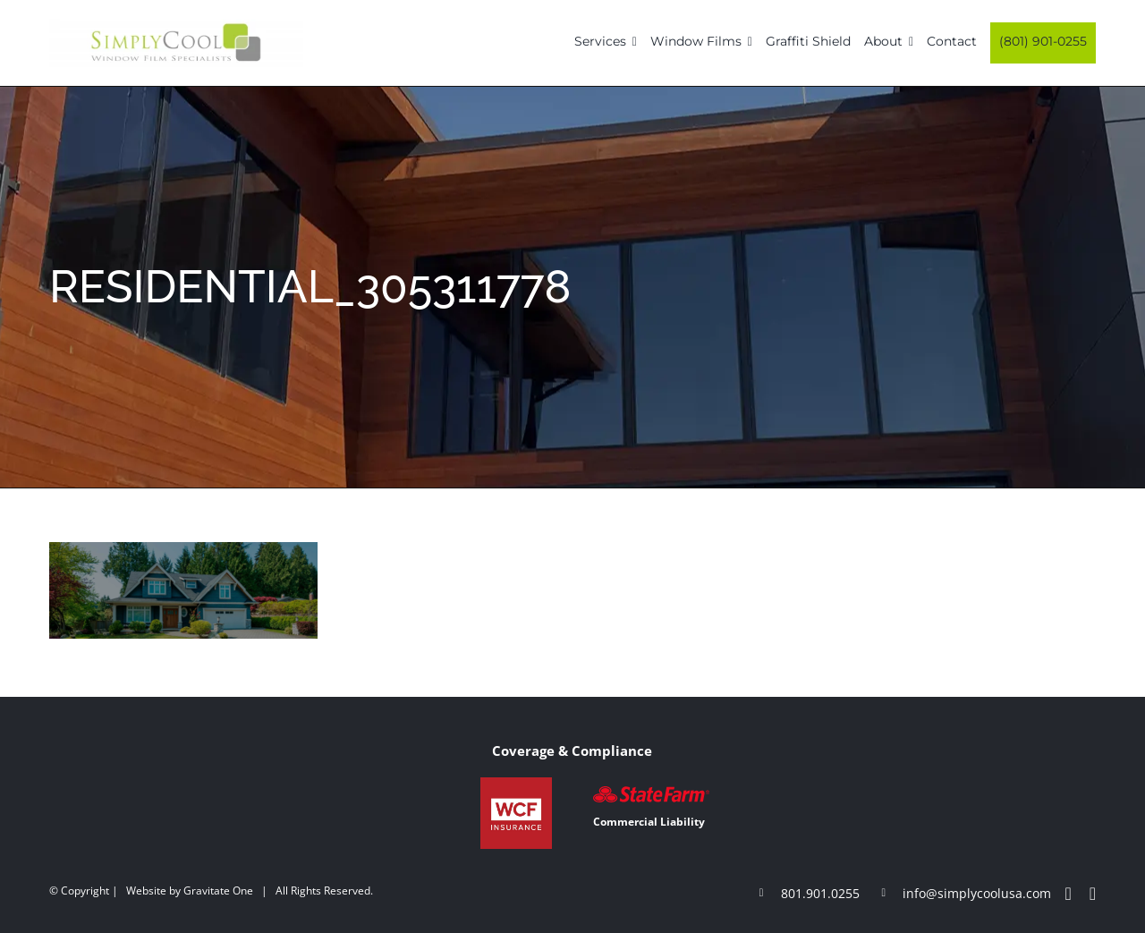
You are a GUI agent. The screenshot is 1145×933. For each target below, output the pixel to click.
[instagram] (1093, 894)
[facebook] (1067, 894)
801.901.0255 (820, 893)
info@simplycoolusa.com (977, 893)
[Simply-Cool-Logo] (176, 25)
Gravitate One (218, 890)
